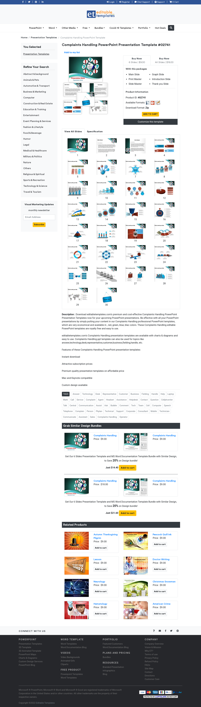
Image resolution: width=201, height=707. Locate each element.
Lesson (97, 559)
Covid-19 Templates (120, 28)
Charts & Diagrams (28, 658)
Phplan (99, 411)
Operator (123, 417)
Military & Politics (32, 156)
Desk (97, 394)
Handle (154, 394)
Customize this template (150, 121)
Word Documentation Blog (74, 647)
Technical (109, 411)
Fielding (145, 394)
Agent (100, 400)
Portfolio (143, 28)
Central (73, 405)
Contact (144, 400)
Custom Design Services (31, 661)
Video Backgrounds (70, 657)
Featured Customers (113, 643)
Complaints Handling (107, 417)
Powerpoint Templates (72, 674)
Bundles (99, 28)
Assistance (121, 400)
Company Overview (154, 643)
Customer (123, 394)
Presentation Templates (44, 37)
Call (72, 400)
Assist (99, 405)
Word (52, 28)
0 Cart (174, 2)
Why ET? (149, 651)
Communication (86, 405)
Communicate (69, 417)
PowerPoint (35, 28)
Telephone (68, 411)
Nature (27, 162)
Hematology (100, 604)
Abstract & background (35, 74)
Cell (148, 405)
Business (135, 394)
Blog (105, 674)
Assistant (83, 417)
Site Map (149, 668)
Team (141, 405)
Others (27, 168)
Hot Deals (160, 28)
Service (80, 400)
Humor (27, 139)
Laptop (171, 394)
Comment (124, 405)
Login (110, 2)
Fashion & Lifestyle (33, 127)
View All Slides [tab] (73, 131)
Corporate (130, 411)
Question (154, 400)
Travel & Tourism (32, 192)
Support (160, 2)
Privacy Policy (151, 658)
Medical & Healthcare (35, 151)
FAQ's (147, 665)
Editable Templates (45, 703)
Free (85, 28)
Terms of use (151, 654)
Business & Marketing (34, 92)
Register (124, 2)
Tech (133, 405)
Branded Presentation (113, 667)
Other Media (69, 28)
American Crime (161, 604)
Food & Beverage (32, 133)
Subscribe (39, 225)
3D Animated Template (30, 651)
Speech (167, 405)
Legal (26, 145)
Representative (109, 394)
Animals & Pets (31, 80)
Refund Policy (151, 661)
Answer (76, 394)
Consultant (143, 411)
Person (90, 411)
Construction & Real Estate (38, 103)
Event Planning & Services (37, 121)
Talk (65, 405)
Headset (110, 400)
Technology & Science (35, 186)
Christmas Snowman (164, 581)
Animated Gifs (68, 660)
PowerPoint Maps (27, 654)
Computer (28, 97)
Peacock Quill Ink (162, 534)
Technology (87, 394)
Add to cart (127, 468)
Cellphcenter (167, 400)
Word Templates (69, 643)
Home (24, 37)
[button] (171, 28)
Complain (79, 411)
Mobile (154, 411)
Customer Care (152, 679)
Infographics (109, 670)
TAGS (65, 394)
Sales (92, 417)
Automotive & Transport (36, 86)
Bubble (114, 405)
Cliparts (64, 664)
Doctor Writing (161, 559)
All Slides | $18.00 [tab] (164, 60)
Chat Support (142, 2)
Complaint (90, 400)
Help (163, 394)
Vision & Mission (153, 647)
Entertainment (31, 115)
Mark (65, 400)
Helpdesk (133, 400)
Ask (106, 405)
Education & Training (34, 109)
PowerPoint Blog (27, 665)
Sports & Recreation (34, 180)
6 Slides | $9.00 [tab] (137, 60)
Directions (150, 675)
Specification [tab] (95, 131)
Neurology (99, 581)
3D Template (25, 647)
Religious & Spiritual (34, 174)
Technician (164, 411)
